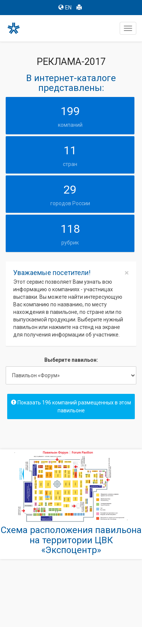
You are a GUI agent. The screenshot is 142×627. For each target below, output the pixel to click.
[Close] (127, 273)
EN (65, 8)
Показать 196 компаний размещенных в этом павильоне (71, 406)
